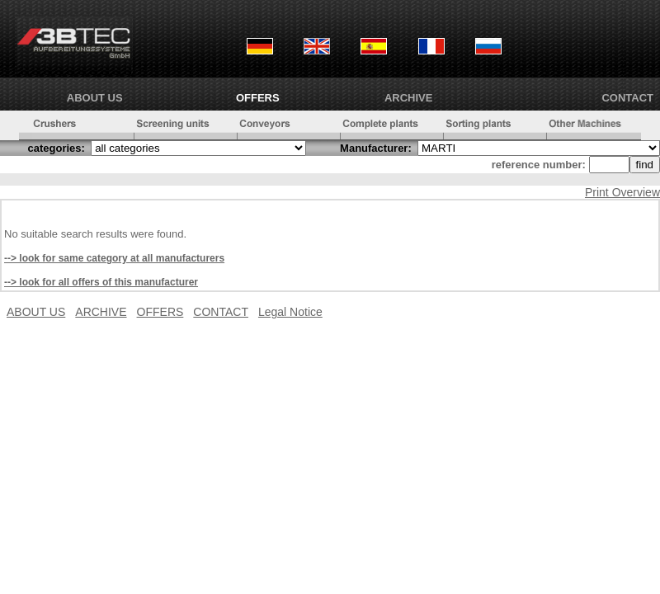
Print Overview (622, 192)
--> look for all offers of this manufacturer (101, 282)
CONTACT (627, 98)
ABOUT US (95, 98)
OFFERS (258, 98)
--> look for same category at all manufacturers (114, 258)
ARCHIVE (408, 98)
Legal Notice (290, 311)
